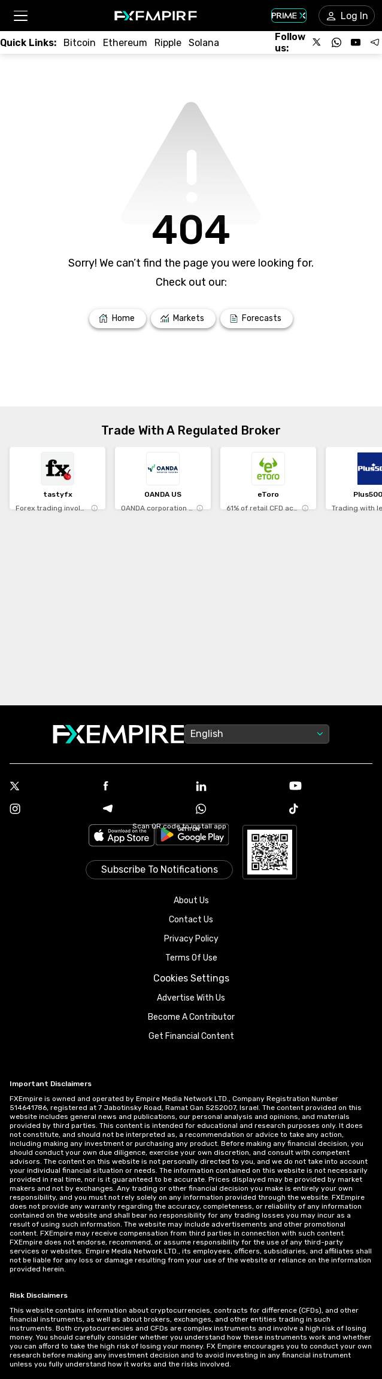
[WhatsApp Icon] (238, 810)
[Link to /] (117, 318)
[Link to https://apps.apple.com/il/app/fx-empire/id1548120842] (121, 836)
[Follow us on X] (317, 42)
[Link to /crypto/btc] (79, 42)
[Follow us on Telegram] (375, 42)
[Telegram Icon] (145, 810)
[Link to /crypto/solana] (204, 42)
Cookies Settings (191, 978)
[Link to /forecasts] (256, 318)
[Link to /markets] (183, 318)
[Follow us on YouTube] (355, 42)
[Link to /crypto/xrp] (167, 42)
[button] (20, 16)
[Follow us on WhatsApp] (336, 42)
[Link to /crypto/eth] (125, 42)
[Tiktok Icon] (331, 810)
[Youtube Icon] (331, 787)
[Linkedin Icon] (238, 787)
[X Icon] (51, 787)
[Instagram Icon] (51, 810)
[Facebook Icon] (145, 787)
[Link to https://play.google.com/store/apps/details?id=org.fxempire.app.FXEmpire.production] (192, 836)
